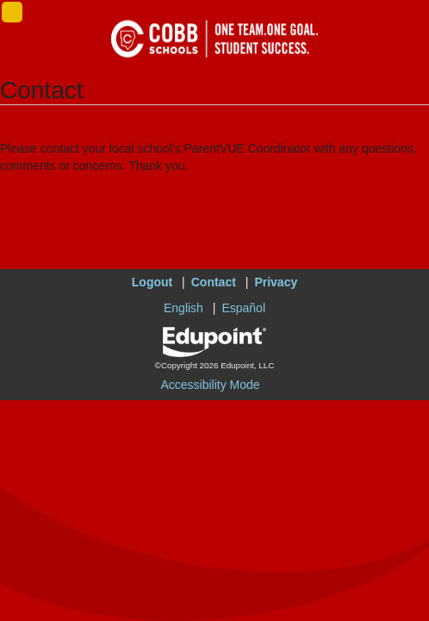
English (183, 308)
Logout (152, 282)
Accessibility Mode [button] (209, 385)
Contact (213, 282)
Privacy (275, 282)
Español (243, 308)
